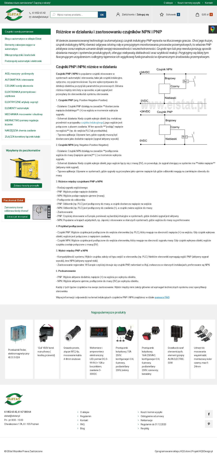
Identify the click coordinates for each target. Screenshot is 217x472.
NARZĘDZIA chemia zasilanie (20, 130)
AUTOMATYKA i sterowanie (19, 79)
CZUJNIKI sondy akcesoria (19, 85)
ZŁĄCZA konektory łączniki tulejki (22, 136)
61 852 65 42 (38, 12)
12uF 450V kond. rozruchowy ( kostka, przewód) (46, 352)
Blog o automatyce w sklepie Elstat (23, 38)
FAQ (82, 424)
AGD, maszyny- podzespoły (19, 73)
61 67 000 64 (24, 412)
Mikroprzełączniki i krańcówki (20, 55)
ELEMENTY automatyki (17, 108)
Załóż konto (128, 14)
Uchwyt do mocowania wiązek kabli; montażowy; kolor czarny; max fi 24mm (203, 357)
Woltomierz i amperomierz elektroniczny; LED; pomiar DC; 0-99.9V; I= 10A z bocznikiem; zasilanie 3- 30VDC (99, 361)
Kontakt (209, 3)
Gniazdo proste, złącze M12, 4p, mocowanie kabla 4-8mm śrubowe (72, 353)
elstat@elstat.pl (40, 16)
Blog (82, 428)
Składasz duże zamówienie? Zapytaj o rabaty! (27, 3)
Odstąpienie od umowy (152, 416)
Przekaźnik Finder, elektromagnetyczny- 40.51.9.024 (19, 354)
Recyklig (145, 428)
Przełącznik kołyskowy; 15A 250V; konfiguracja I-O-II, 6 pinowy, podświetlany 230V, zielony (125, 359)
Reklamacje (147, 420)
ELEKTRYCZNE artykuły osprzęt (21, 102)
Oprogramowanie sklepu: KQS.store (173, 451)
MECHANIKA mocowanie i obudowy (24, 114)
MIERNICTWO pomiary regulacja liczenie (21, 122)
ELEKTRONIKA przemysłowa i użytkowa (20, 94)
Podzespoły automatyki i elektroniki (23, 61)
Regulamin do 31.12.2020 (153, 424)
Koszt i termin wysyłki (151, 412)
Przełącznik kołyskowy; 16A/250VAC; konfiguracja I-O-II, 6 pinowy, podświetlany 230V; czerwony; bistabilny (151, 361)
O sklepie (168, 3)
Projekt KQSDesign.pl (202, 451)
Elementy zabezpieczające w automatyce (20, 46)
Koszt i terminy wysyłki (189, 3)
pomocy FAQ (162, 297)
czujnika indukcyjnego (92, 122)
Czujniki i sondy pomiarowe (19, 31)
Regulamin (85, 416)
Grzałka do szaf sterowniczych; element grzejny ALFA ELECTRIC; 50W (176, 355)
